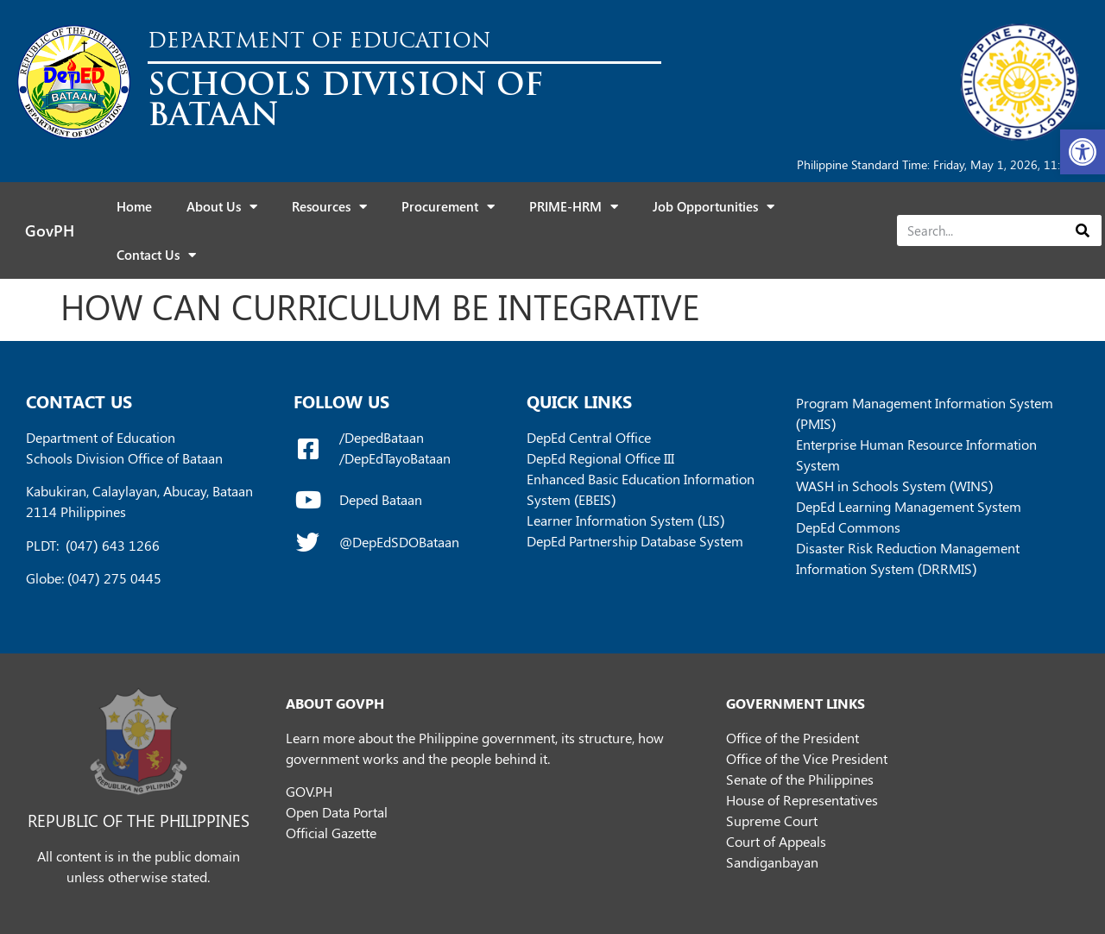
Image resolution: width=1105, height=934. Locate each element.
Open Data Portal (337, 812)
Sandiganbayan (772, 862)
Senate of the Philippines (800, 779)
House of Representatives (802, 800)
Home (134, 206)
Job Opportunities (713, 207)
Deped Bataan (380, 499)
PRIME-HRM (573, 207)
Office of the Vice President (806, 758)
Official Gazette (331, 833)
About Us (221, 207)
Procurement (448, 207)
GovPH (49, 230)
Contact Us (156, 255)
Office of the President (792, 738)
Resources (329, 207)
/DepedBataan (381, 437)
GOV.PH (309, 791)
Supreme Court (772, 820)
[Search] (1083, 230)
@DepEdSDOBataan (399, 542)
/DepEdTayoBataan (395, 458)
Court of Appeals (776, 841)
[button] (1082, 151)
